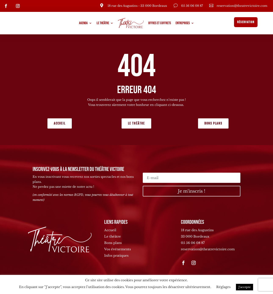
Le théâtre (103, 23)
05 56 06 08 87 (193, 243)
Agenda (83, 23)
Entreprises (183, 23)
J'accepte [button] (244, 287)
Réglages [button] (223, 287)
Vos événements (117, 249)
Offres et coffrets (159, 23)
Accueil (59, 123)
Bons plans (213, 123)
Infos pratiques (116, 255)
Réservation (245, 22)
